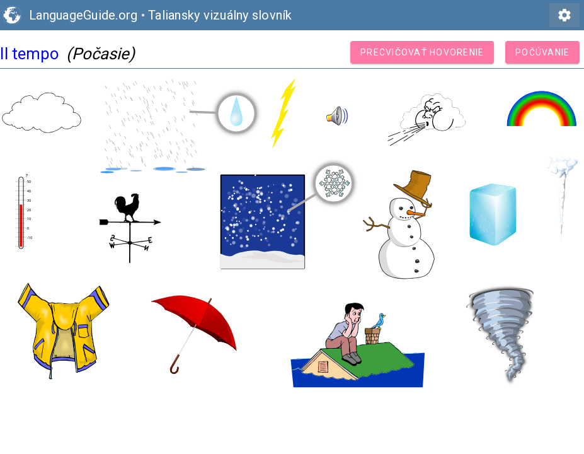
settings (564, 15)
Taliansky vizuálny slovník (220, 15)
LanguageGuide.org (83, 15)
